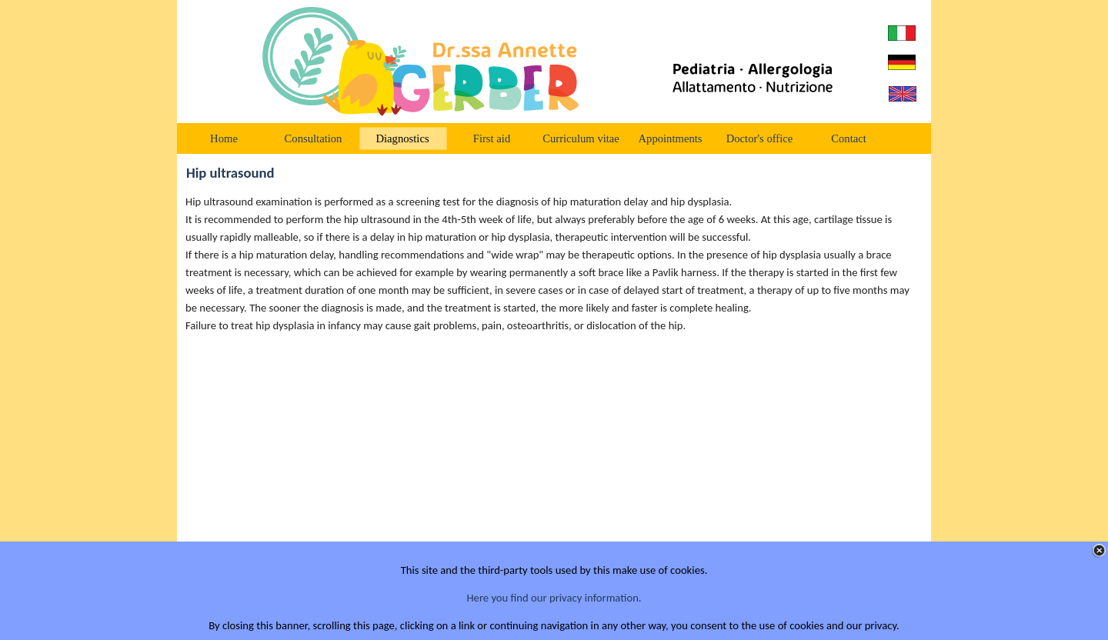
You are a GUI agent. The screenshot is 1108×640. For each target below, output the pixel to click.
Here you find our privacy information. (553, 598)
